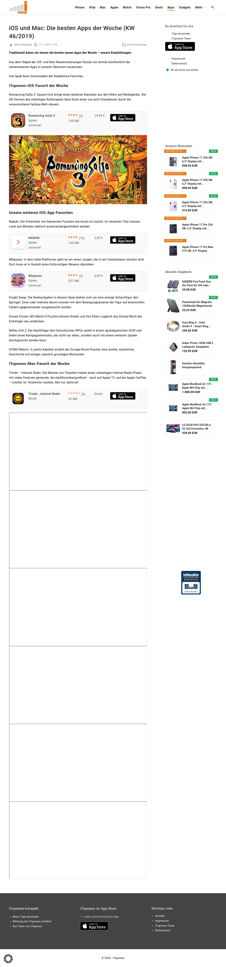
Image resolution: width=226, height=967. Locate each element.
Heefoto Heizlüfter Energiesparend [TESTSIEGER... (193, 365)
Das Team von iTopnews (27, 926)
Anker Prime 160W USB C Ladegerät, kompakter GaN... (198, 345)
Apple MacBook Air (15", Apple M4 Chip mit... (197, 385)
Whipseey (35, 276)
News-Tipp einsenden (26, 916)
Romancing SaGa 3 (41, 115)
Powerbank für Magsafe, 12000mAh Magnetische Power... (197, 304)
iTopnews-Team (181, 38)
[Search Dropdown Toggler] (212, 7)
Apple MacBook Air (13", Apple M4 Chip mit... (197, 406)
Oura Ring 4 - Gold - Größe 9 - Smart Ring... (196, 324)
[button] (8, 958)
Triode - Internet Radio (44, 394)
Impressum (178, 58)
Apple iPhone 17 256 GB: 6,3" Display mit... (197, 159)
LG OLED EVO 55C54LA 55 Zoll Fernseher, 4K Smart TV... (196, 427)
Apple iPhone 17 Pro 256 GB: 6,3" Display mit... (197, 226)
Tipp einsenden (181, 33)
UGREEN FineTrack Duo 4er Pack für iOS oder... (196, 283)
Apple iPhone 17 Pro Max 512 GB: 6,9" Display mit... (197, 249)
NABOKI (34, 238)
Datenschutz (179, 63)
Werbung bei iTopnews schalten (32, 921)
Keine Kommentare (137, 44)
